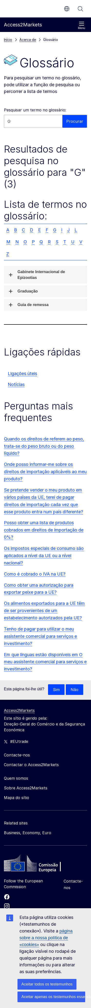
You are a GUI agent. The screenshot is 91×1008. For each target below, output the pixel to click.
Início (8, 40)
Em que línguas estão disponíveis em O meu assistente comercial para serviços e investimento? (45, 662)
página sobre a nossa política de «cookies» (46, 938)
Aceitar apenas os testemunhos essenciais (53, 997)
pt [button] (67, 9)
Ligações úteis (22, 373)
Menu (81, 25)
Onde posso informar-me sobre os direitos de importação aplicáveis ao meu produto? (45, 471)
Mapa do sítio (16, 797)
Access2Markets (19, 710)
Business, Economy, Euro (27, 832)
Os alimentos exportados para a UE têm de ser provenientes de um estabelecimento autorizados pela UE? (44, 610)
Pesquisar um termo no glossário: (35, 110)
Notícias (16, 384)
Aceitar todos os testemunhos (47, 984)
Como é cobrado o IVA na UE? (34, 574)
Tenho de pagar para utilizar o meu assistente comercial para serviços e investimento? (40, 636)
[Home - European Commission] (39, 864)
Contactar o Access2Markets (31, 764)
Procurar (80, 9)
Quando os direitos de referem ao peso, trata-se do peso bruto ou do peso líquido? (44, 446)
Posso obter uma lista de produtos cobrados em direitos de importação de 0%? (43, 530)
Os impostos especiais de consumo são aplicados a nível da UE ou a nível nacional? (44, 555)
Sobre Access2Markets (25, 787)
